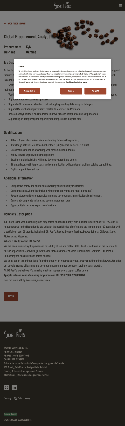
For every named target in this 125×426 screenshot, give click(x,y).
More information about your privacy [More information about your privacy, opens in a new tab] (76, 82)
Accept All (95, 91)
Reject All (71, 91)
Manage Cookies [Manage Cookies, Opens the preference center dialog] (29, 91)
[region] (62, 79)
